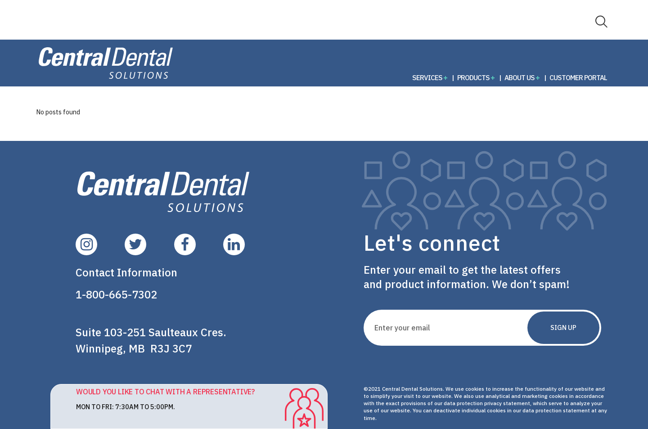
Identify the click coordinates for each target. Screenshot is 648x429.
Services (427, 77)
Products (473, 77)
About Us (519, 77)
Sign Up (563, 327)
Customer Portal (578, 77)
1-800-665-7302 (116, 294)
